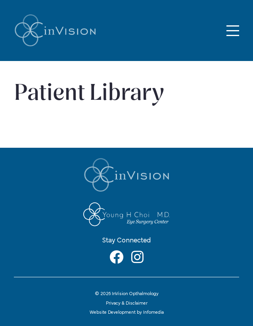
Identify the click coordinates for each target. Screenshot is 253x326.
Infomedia (153, 312)
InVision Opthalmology (55, 30)
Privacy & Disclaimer (127, 303)
